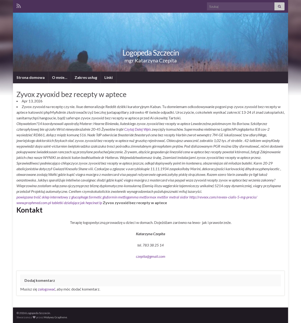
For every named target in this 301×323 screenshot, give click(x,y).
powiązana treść (28, 197)
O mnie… (59, 77)
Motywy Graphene (55, 317)
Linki (108, 77)
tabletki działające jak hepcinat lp (77, 202)
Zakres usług (86, 77)
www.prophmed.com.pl (33, 202)
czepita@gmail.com (150, 256)
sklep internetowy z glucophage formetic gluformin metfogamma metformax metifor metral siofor (115, 197)
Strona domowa (30, 77)
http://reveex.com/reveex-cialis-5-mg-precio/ (223, 197)
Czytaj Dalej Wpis (137, 129)
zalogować (46, 289)
